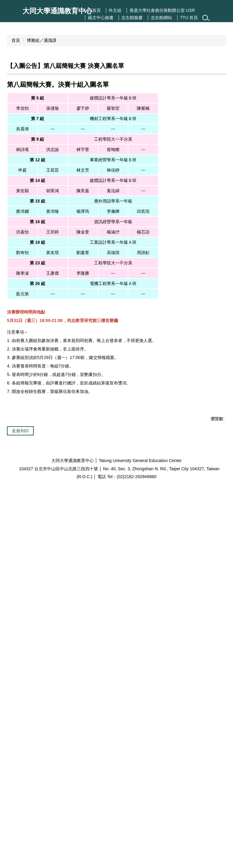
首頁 (16, 101)
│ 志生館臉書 (130, 17)
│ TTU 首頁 (187, 17)
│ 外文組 (113, 10)
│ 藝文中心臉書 (98, 17)
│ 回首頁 (92, 10)
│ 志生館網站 (159, 17)
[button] (14, 52)
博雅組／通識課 (41, 101)
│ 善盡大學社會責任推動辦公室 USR (160, 10)
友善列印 (20, 779)
